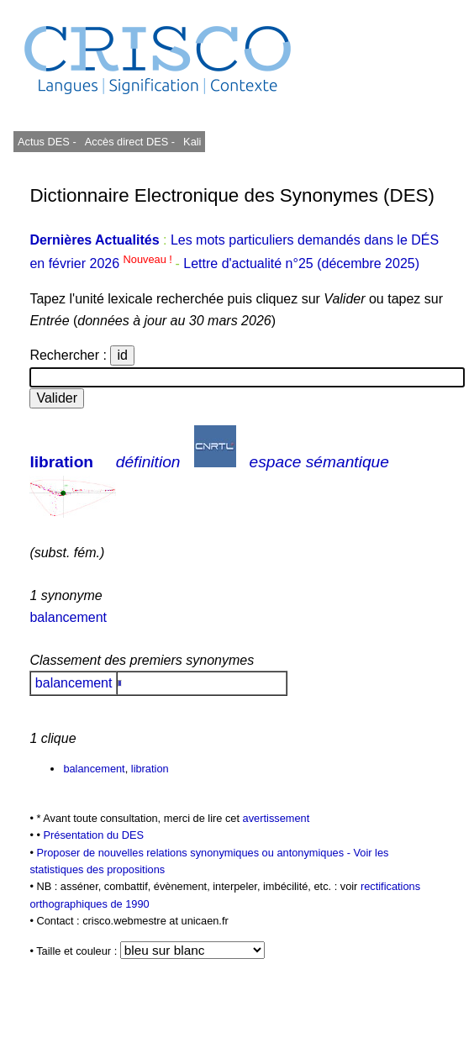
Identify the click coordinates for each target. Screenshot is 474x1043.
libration (61, 462)
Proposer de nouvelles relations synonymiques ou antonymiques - (194, 852)
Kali (192, 141)
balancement (68, 617)
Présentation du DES (93, 835)
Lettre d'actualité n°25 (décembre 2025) (301, 263)
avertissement (276, 818)
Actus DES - (47, 141)
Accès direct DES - (130, 141)
